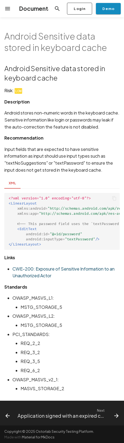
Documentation (40, 8)
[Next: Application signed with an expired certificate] (67, 413)
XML (12, 183)
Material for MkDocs (38, 437)
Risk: (13, 90)
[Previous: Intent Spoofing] (6, 413)
